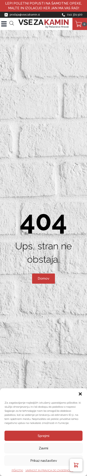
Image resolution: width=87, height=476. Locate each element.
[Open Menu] (4, 24)
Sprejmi (43, 436)
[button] (80, 394)
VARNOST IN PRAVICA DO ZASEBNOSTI (49, 470)
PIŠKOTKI (17, 470)
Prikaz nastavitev (43, 461)
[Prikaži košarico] (79, 24)
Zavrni (43, 448)
